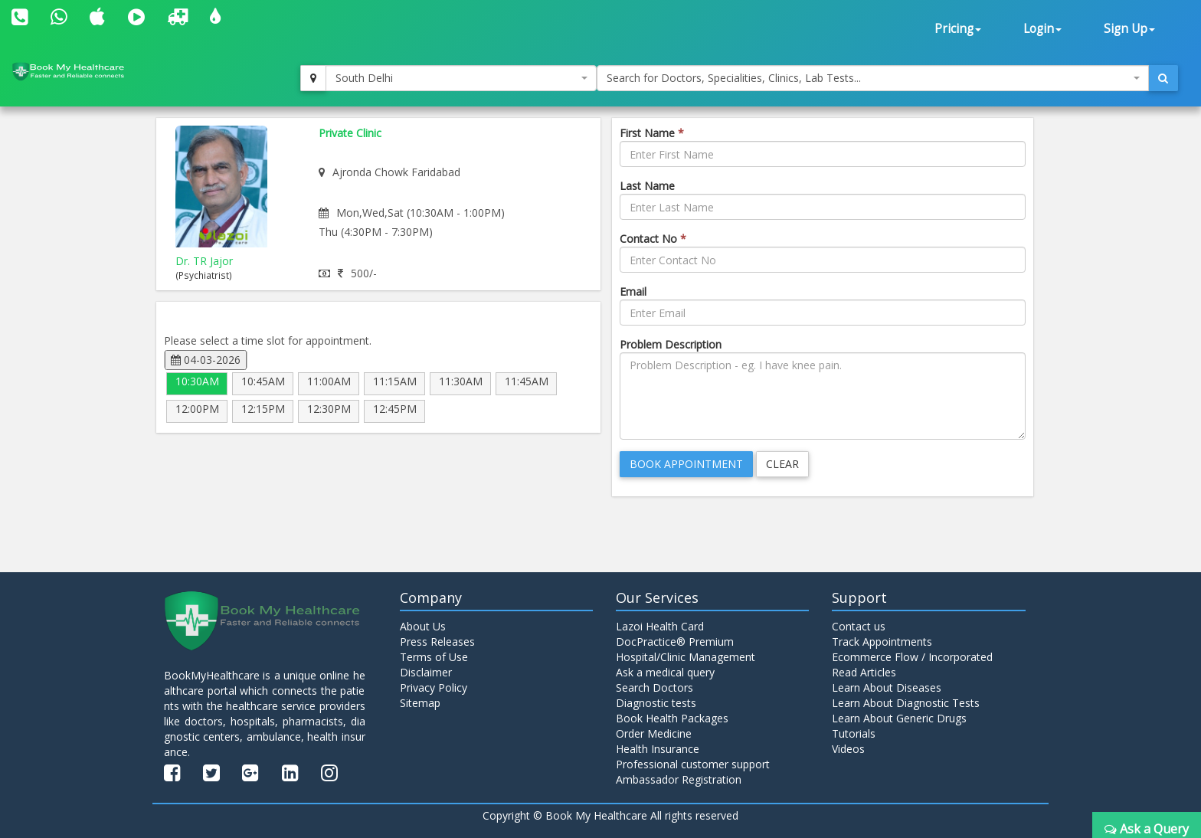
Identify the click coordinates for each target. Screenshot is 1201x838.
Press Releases (437, 641)
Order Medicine (654, 733)
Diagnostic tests (656, 703)
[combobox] (461, 78)
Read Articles (864, 672)
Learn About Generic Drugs (899, 718)
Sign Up (1129, 29)
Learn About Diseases (886, 687)
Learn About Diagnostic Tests (906, 703)
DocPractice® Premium (675, 641)
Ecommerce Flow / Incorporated (912, 657)
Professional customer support (693, 764)
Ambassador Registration (678, 779)
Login (1042, 29)
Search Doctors (654, 687)
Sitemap (420, 703)
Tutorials (853, 733)
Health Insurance (657, 748)
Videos (848, 748)
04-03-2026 (206, 359)
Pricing (957, 29)
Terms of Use (434, 657)
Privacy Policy (433, 687)
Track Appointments (882, 641)
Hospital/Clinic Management (685, 657)
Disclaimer (426, 672)
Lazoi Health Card (660, 626)
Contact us (858, 626)
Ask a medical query (665, 672)
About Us (423, 626)
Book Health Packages (672, 718)
